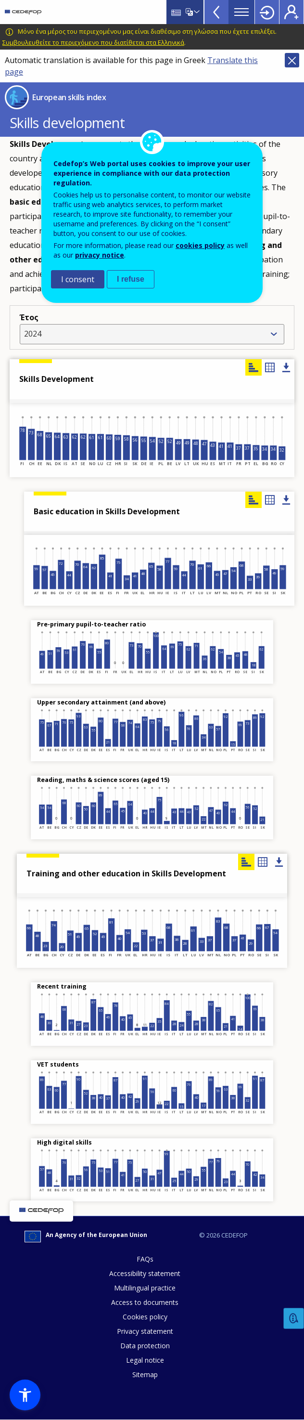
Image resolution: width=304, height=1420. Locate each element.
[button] (25, 1395)
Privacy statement (145, 1331)
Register (291, 12)
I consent (77, 279)
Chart (253, 500)
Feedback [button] (294, 1318)
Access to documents (144, 1302)
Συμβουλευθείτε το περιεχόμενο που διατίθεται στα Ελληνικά (93, 42)
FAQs (145, 1259)
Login (267, 12)
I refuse (130, 279)
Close (292, 60)
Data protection (145, 1345)
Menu (241, 12)
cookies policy (200, 245)
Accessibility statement (144, 1273)
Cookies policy (145, 1316)
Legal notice (145, 1360)
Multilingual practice (145, 1287)
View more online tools (216, 12)
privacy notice (99, 255)
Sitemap (145, 1374)
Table (270, 367)
